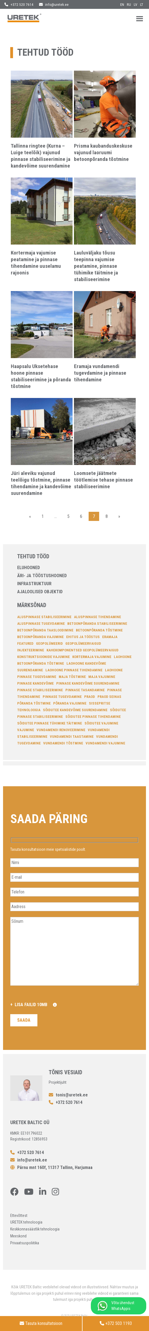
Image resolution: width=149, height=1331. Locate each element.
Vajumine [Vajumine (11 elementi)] (25, 730)
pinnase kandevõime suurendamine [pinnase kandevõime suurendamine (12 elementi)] (87, 683)
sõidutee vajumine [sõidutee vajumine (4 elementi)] (101, 723)
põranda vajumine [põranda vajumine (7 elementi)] (69, 703)
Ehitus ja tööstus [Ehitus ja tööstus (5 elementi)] (83, 637)
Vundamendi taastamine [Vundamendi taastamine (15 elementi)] (72, 736)
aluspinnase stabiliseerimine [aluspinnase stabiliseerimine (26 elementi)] (44, 617)
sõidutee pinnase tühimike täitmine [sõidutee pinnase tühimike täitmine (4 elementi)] (49, 723)
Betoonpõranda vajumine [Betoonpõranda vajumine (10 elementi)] (40, 637)
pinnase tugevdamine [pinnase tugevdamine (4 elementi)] (62, 697)
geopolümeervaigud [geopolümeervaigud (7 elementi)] (83, 643)
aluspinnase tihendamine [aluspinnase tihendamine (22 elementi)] (97, 617)
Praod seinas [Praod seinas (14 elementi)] (109, 697)
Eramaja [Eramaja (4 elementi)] (109, 637)
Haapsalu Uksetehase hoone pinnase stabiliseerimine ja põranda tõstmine (41, 376)
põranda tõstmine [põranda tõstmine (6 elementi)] (34, 703)
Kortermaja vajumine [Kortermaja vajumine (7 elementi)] (91, 657)
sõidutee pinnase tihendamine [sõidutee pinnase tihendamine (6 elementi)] (93, 717)
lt (141, 4)
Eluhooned (28, 567)
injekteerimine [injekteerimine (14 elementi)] (30, 650)
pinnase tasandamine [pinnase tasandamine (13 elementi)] (85, 690)
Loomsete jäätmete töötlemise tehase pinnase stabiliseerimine (103, 480)
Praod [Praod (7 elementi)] (89, 697)
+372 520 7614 (19, 4)
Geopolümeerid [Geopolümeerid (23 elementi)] (49, 643)
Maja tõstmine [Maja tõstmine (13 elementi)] (72, 677)
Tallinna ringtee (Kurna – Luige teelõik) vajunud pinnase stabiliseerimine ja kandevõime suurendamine (40, 156)
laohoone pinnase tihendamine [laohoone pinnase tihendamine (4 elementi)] (73, 670)
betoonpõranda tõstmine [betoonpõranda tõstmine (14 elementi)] (99, 630)
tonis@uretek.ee (68, 1095)
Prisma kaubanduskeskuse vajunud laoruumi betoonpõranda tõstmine (103, 152)
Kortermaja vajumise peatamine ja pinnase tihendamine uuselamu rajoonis (36, 263)
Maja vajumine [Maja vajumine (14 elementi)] (101, 677)
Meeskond (18, 1236)
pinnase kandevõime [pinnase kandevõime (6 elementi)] (35, 683)
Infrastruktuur (34, 583)
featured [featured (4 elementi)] (25, 643)
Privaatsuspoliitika (24, 1243)
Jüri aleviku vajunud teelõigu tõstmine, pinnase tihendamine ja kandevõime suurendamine (41, 483)
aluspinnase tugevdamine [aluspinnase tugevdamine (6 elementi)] (41, 623)
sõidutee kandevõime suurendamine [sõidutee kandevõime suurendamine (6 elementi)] (75, 710)
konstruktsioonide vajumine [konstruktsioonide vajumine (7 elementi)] (43, 657)
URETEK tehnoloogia (26, 1222)
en (122, 4)
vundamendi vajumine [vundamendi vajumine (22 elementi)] (105, 743)
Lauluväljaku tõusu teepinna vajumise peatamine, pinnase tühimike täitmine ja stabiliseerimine (96, 266)
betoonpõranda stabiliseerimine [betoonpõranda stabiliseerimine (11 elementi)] (97, 623)
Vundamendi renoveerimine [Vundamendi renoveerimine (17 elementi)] (61, 730)
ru (129, 4)
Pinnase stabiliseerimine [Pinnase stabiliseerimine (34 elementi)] (40, 690)
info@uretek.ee (54, 4)
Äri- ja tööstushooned (42, 575)
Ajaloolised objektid (40, 591)
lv (135, 4)
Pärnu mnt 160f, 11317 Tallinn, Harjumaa (51, 1167)
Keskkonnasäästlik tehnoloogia (35, 1229)
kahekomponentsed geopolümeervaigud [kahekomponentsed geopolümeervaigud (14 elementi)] (83, 650)
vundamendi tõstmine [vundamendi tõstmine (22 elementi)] (63, 743)
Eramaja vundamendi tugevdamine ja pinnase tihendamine (100, 373)
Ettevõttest (18, 1215)
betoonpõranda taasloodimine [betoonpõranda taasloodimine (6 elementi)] (45, 630)
